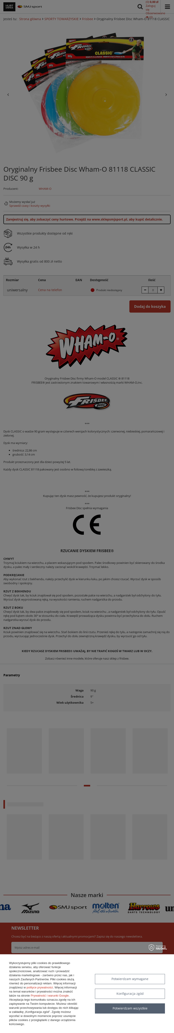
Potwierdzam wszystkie (130, 1008)
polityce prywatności (40, 987)
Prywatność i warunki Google (50, 995)
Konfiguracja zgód (130, 993)
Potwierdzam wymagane (129, 979)
